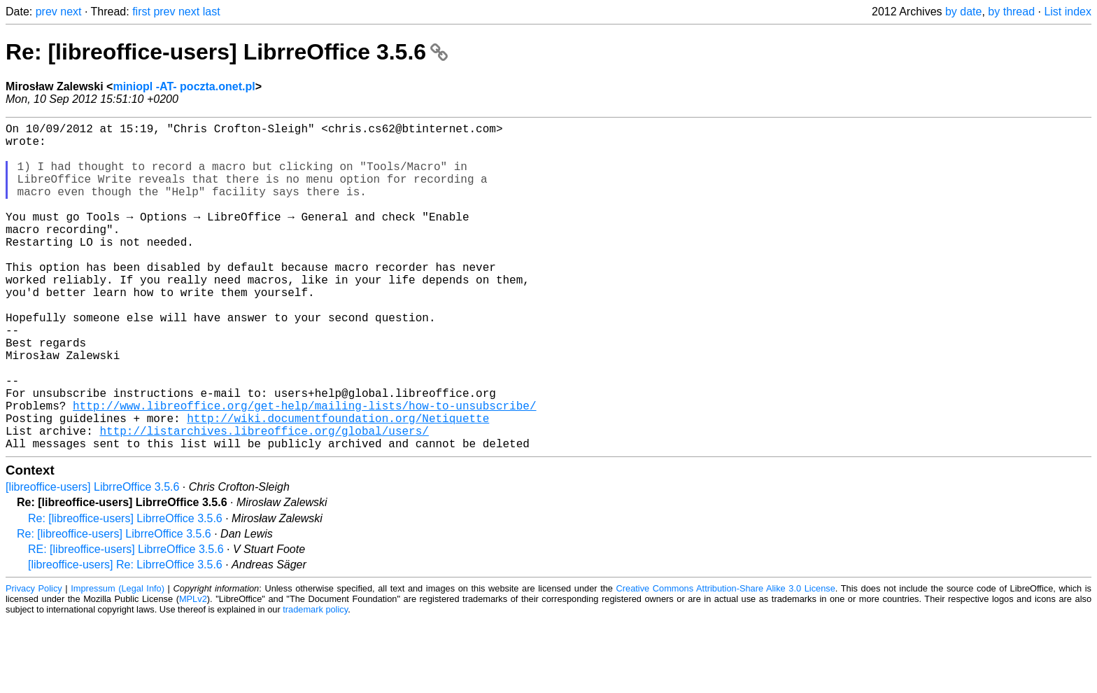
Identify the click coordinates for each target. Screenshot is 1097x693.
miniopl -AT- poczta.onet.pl (184, 86)
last (211, 12)
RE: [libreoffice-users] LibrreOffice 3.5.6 (126, 622)
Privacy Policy (34, 661)
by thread (1011, 12)
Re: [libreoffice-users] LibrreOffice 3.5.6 (227, 51)
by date (963, 12)
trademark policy (315, 682)
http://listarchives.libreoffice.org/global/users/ (263, 500)
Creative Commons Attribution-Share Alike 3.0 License (725, 661)
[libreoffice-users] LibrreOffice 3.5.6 (92, 560)
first (141, 12)
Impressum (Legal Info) (117, 661)
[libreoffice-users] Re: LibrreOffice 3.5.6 (125, 637)
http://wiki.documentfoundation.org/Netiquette (338, 485)
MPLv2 (193, 671)
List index (1067, 12)
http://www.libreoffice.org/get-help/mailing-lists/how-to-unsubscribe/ (304, 469)
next (70, 12)
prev (46, 12)
